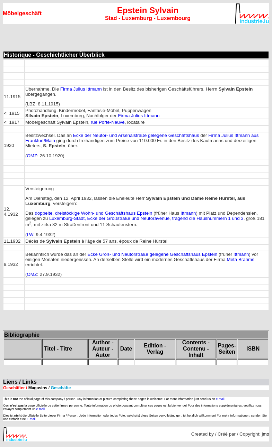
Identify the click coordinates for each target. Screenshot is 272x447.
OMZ (32, 155)
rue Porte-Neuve (108, 122)
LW (30, 234)
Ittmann (188, 213)
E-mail (31, 419)
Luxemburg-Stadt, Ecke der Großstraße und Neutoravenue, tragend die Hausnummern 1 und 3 (146, 218)
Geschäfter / (37, 387)
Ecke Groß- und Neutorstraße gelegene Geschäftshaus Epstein (152, 254)
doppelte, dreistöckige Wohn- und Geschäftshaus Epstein (93, 213)
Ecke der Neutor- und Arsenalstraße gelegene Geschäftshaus (136, 135)
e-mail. (220, 399)
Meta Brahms (240, 259)
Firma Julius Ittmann (81, 89)
